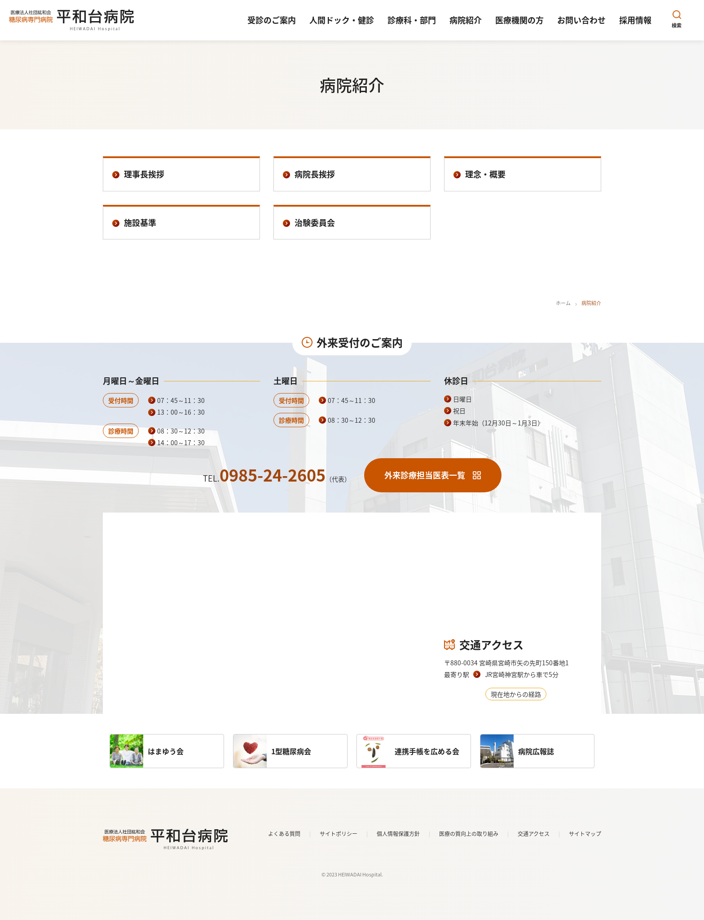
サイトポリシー (338, 834)
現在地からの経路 (516, 694)
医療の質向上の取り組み (468, 834)
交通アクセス (534, 834)
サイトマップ (585, 834)
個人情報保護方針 (398, 834)
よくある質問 (284, 834)
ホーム (563, 303)
